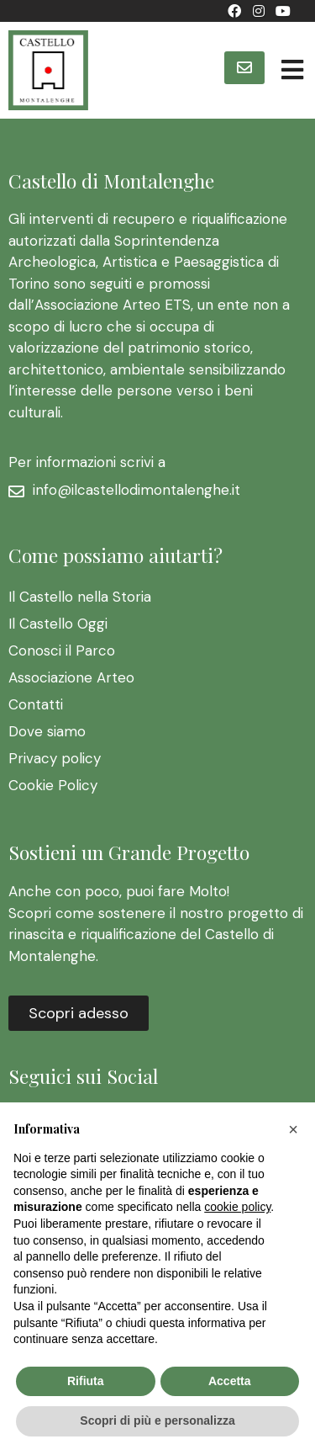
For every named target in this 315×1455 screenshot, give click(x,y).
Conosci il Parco (61, 650)
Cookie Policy (52, 785)
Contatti (35, 704)
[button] (244, 67)
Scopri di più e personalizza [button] (157, 1420)
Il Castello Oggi (58, 623)
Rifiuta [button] (85, 1381)
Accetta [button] (229, 1381)
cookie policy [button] (237, 1206)
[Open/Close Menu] (292, 70)
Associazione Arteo (71, 677)
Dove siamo (47, 731)
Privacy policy (54, 758)
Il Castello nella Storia (79, 596)
